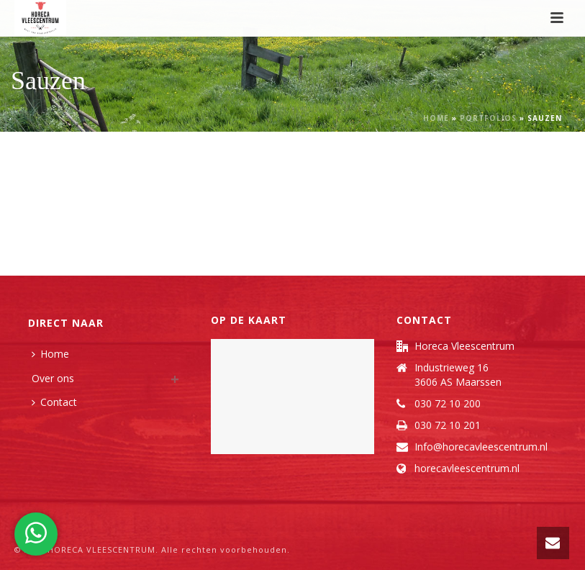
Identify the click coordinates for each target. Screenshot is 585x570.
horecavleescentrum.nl (467, 468)
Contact (54, 402)
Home (436, 118)
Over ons (53, 378)
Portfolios (488, 118)
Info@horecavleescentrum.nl (481, 446)
